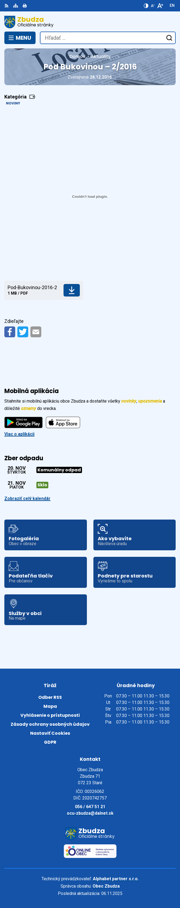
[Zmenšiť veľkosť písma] (153, 5)
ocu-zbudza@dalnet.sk (90, 813)
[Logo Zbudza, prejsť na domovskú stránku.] (90, 22)
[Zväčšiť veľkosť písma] (160, 5)
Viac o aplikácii (19, 434)
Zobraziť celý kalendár (27, 498)
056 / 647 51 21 (90, 806)
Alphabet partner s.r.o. (116, 878)
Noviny (13, 103)
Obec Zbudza (106, 886)
